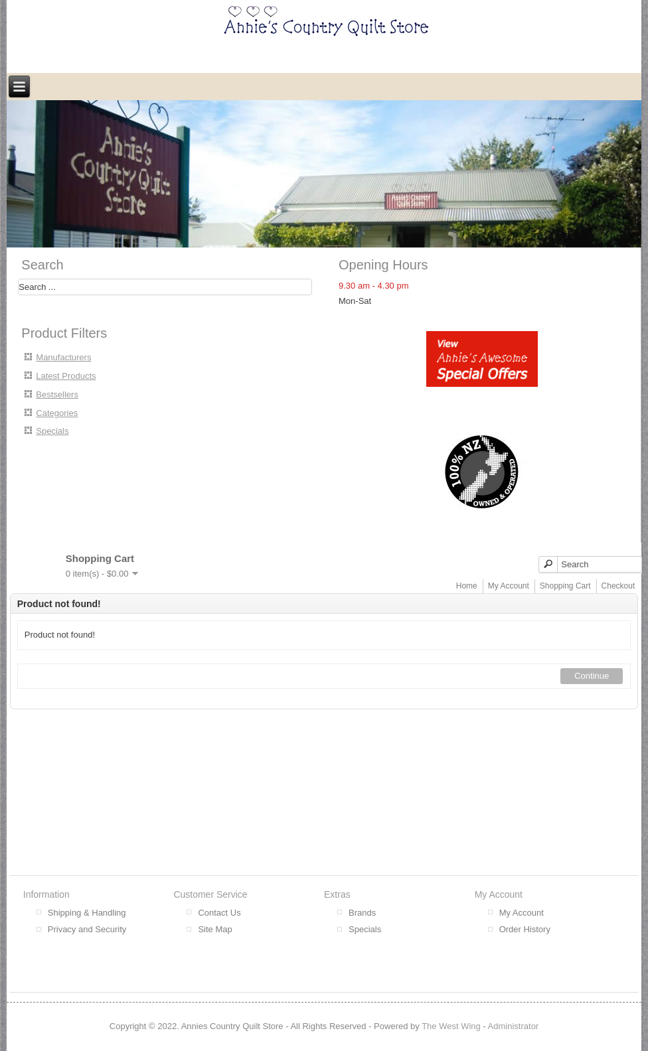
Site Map (215, 929)
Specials (52, 431)
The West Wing (451, 1026)
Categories (57, 413)
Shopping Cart (565, 586)
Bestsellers (57, 394)
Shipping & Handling (87, 913)
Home (466, 586)
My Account (508, 586)
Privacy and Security (87, 929)
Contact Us (219, 913)
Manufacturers (63, 357)
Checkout (618, 586)
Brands (362, 913)
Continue (591, 676)
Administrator (513, 1026)
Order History (524, 929)
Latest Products (66, 376)
